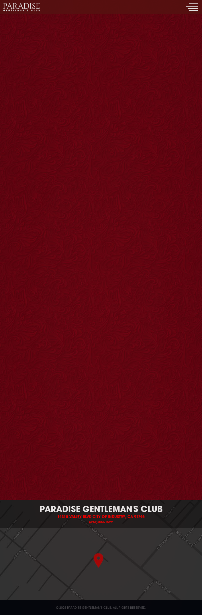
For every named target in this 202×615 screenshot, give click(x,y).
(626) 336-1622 (101, 522)
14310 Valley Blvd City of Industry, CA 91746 (101, 517)
